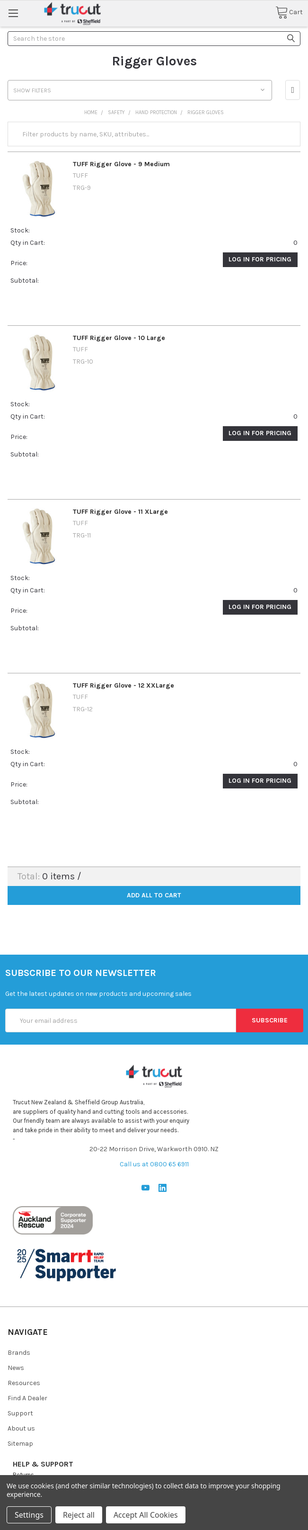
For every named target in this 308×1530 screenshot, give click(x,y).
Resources (24, 1383)
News (16, 1368)
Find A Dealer (27, 1398)
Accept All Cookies (146, 1515)
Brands (19, 1353)
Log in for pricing (260, 259)
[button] (292, 90)
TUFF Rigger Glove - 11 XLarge (120, 512)
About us (21, 1428)
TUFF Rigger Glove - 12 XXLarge (123, 685)
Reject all (79, 1515)
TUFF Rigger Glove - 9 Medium (121, 164)
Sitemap (20, 1444)
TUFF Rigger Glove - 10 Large (119, 338)
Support (20, 1413)
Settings (29, 1515)
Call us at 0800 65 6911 (154, 1164)
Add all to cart (154, 895)
